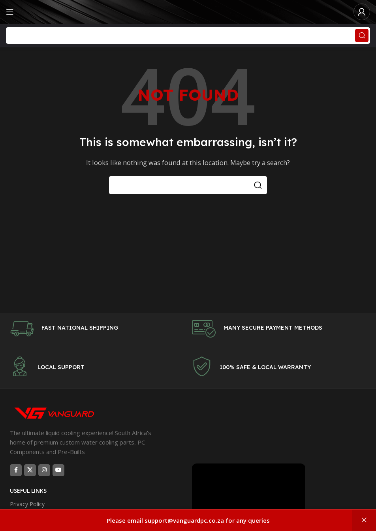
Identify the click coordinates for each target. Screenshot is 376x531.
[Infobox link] (97, 329)
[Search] (188, 35)
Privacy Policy (27, 504)
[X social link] (30, 470)
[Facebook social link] (16, 470)
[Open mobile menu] (10, 12)
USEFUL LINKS (28, 490)
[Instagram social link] (44, 470)
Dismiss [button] (364, 520)
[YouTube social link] (58, 470)
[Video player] (248, 495)
